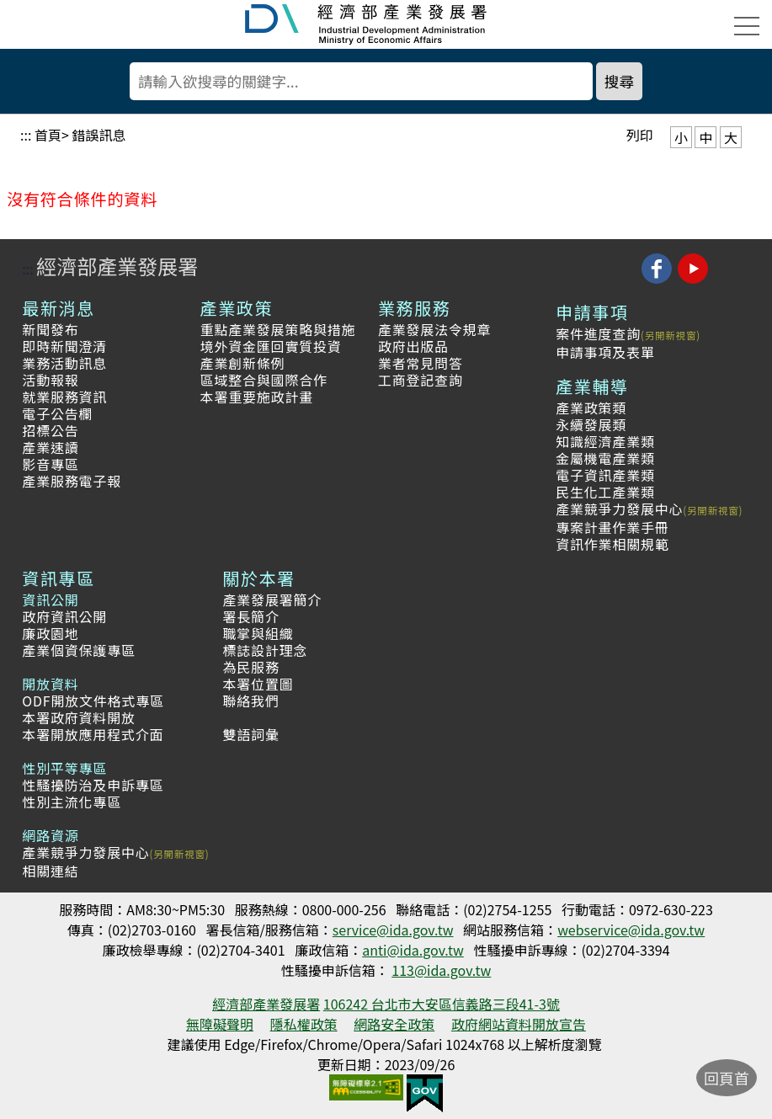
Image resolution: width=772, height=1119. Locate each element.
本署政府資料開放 (78, 717)
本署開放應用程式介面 (92, 734)
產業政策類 (591, 407)
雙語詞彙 (251, 734)
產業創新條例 (242, 363)
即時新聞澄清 (64, 346)
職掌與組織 (258, 633)
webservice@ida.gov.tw (631, 929)
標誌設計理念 (265, 650)
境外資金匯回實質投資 (271, 346)
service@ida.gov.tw (393, 929)
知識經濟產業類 (605, 441)
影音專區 (50, 464)
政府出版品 (413, 346)
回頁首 (726, 1078)
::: (25, 135)
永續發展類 (591, 424)
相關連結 (50, 871)
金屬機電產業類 (605, 458)
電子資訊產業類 (605, 475)
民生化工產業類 (605, 492)
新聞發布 (50, 329)
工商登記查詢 (420, 380)
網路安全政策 (394, 1024)
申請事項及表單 (605, 352)
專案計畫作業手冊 (612, 527)
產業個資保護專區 (78, 650)
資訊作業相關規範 (612, 544)
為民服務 (251, 667)
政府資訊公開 (64, 616)
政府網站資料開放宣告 (518, 1024)
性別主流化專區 (71, 801)
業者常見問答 (420, 363)
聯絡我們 (251, 700)
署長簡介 (251, 616)
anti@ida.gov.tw (413, 950)
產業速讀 (50, 447)
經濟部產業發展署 (117, 265)
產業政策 (236, 308)
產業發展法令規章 (434, 329)
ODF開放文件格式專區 (93, 700)
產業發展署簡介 (272, 599)
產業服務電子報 (71, 481)
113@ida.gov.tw (441, 970)
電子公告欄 (57, 413)
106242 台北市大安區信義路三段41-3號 (441, 1004)
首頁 (48, 135)
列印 (639, 135)
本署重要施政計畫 (256, 396)
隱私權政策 (304, 1024)
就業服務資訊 (64, 396)
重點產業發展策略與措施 (278, 329)
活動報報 (50, 380)
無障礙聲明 (219, 1024)
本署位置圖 (258, 684)
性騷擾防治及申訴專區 (92, 785)
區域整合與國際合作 (263, 380)
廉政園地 (50, 633)
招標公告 (50, 430)
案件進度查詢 (598, 333)
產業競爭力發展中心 (619, 508)
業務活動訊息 (64, 363)
